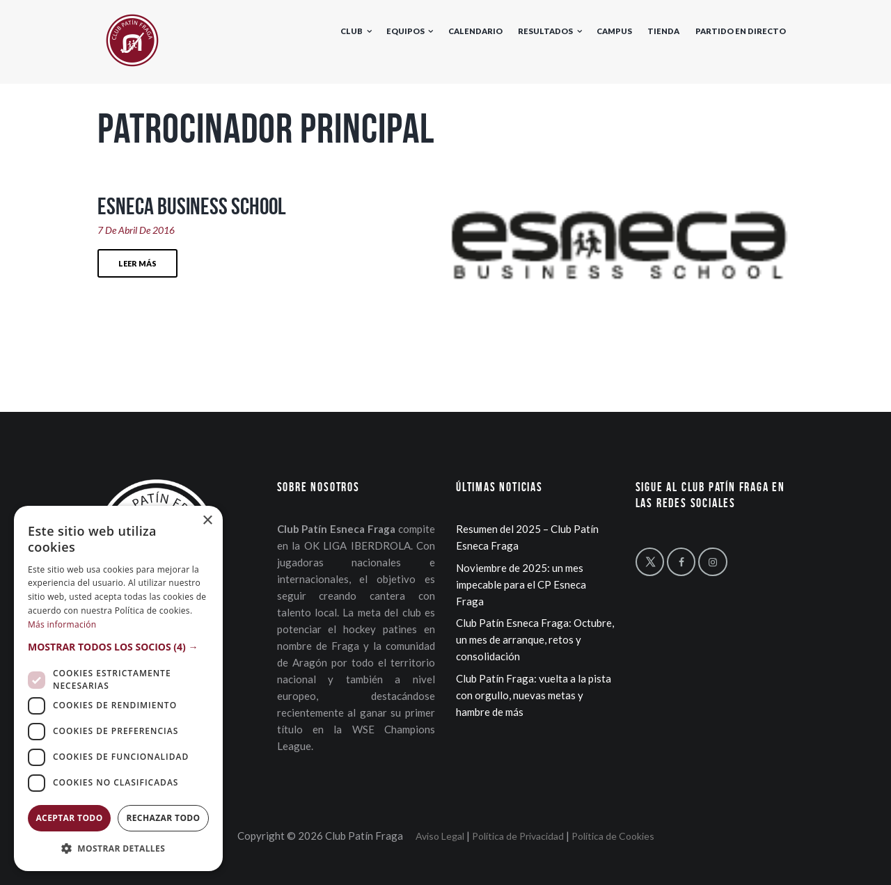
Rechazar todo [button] (163, 818)
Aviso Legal (440, 836)
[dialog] (118, 688)
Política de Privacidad (518, 836)
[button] (118, 647)
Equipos (405, 30)
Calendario (475, 30)
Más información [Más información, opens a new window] (62, 624)
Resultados (545, 30)
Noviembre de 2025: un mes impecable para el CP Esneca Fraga (521, 584)
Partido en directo (740, 30)
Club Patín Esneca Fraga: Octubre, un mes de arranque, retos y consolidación (535, 639)
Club (351, 30)
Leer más (137, 263)
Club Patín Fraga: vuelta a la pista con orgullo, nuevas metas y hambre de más (533, 695)
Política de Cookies (612, 836)
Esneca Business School (191, 206)
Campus (614, 30)
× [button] (207, 521)
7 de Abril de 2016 (136, 230)
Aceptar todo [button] (69, 818)
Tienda (663, 30)
